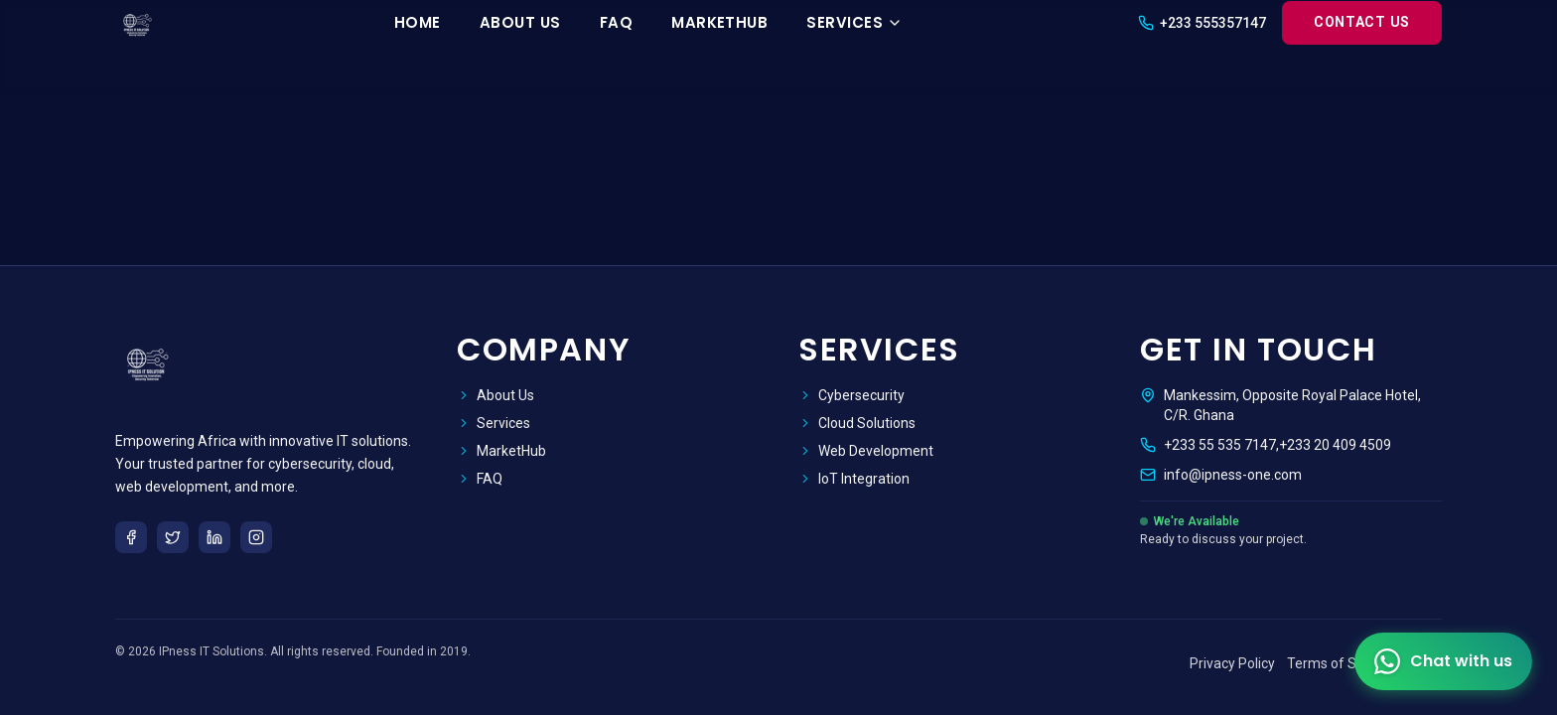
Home (417, 22)
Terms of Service (1340, 663)
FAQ (616, 22)
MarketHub (719, 22)
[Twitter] (173, 537)
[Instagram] (256, 537)
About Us (520, 22)
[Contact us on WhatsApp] (1443, 661)
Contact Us (1362, 22)
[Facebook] (131, 537)
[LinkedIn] (214, 537)
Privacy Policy (1232, 663)
